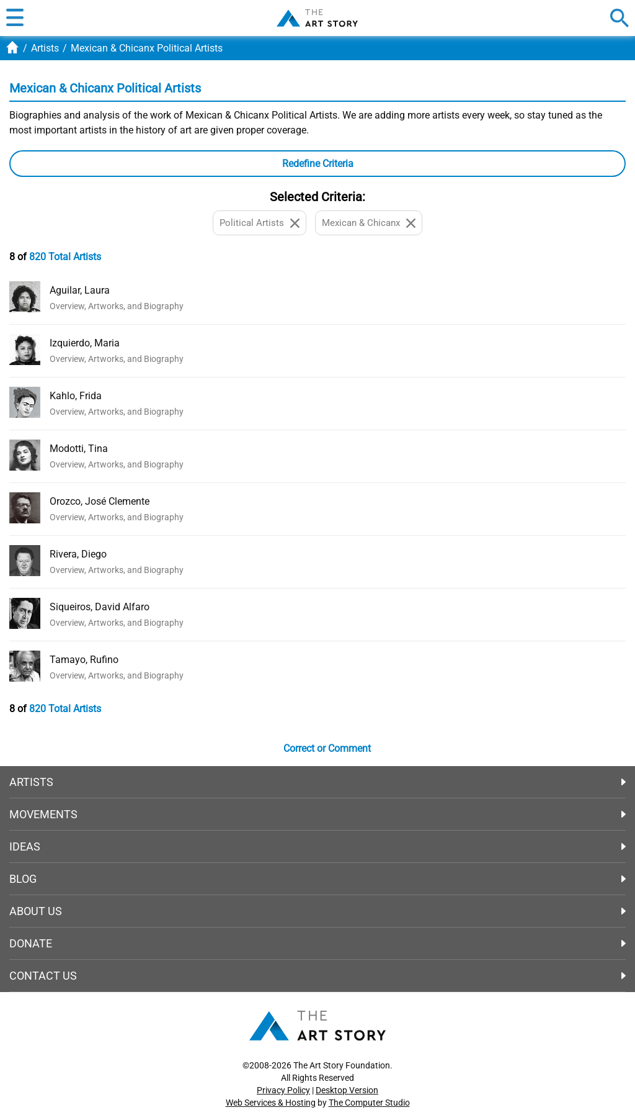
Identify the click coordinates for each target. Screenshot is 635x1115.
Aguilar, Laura (80, 290)
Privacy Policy (283, 1090)
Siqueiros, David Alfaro (99, 607)
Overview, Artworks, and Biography (117, 306)
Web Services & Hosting (271, 1103)
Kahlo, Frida (76, 396)
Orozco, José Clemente (99, 501)
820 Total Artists (65, 257)
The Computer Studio (369, 1103)
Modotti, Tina (79, 448)
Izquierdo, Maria (85, 343)
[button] (15, 18)
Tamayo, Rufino (84, 660)
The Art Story (317, 18)
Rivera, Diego (78, 554)
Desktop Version (347, 1090)
